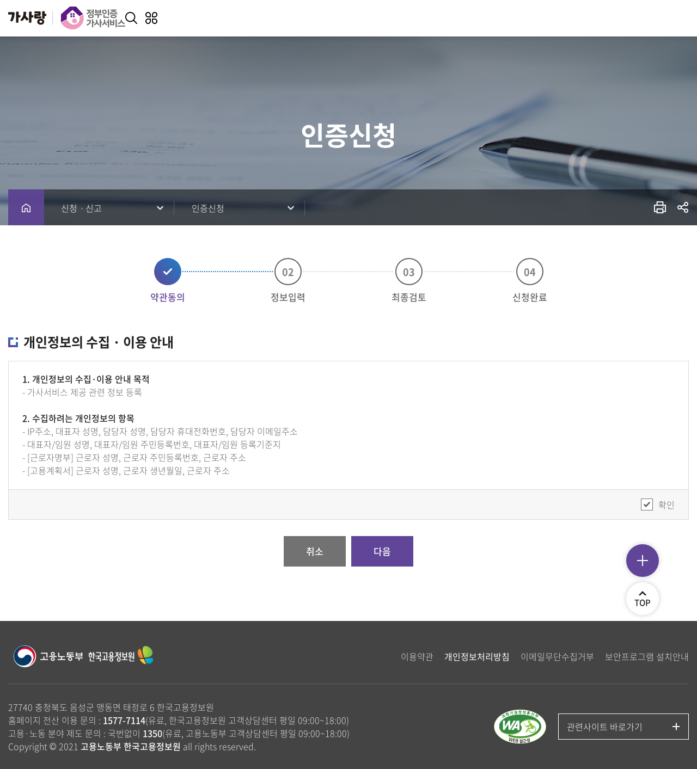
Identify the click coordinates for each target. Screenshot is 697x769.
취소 (314, 551)
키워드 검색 (131, 18)
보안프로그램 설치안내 (647, 656)
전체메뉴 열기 (151, 18)
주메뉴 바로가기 (0, 0)
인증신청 (208, 207)
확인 (666, 504)
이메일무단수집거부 (557, 656)
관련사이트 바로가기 (605, 726)
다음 (382, 551)
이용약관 (417, 656)
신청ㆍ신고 (81, 207)
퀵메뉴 (642, 560)
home (26, 207)
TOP (646, 602)
